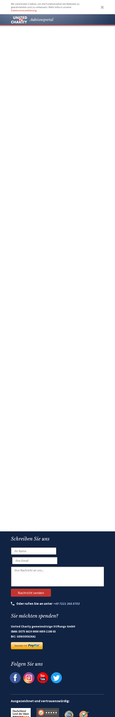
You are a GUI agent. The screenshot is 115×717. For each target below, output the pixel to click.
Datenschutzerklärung (23, 10)
